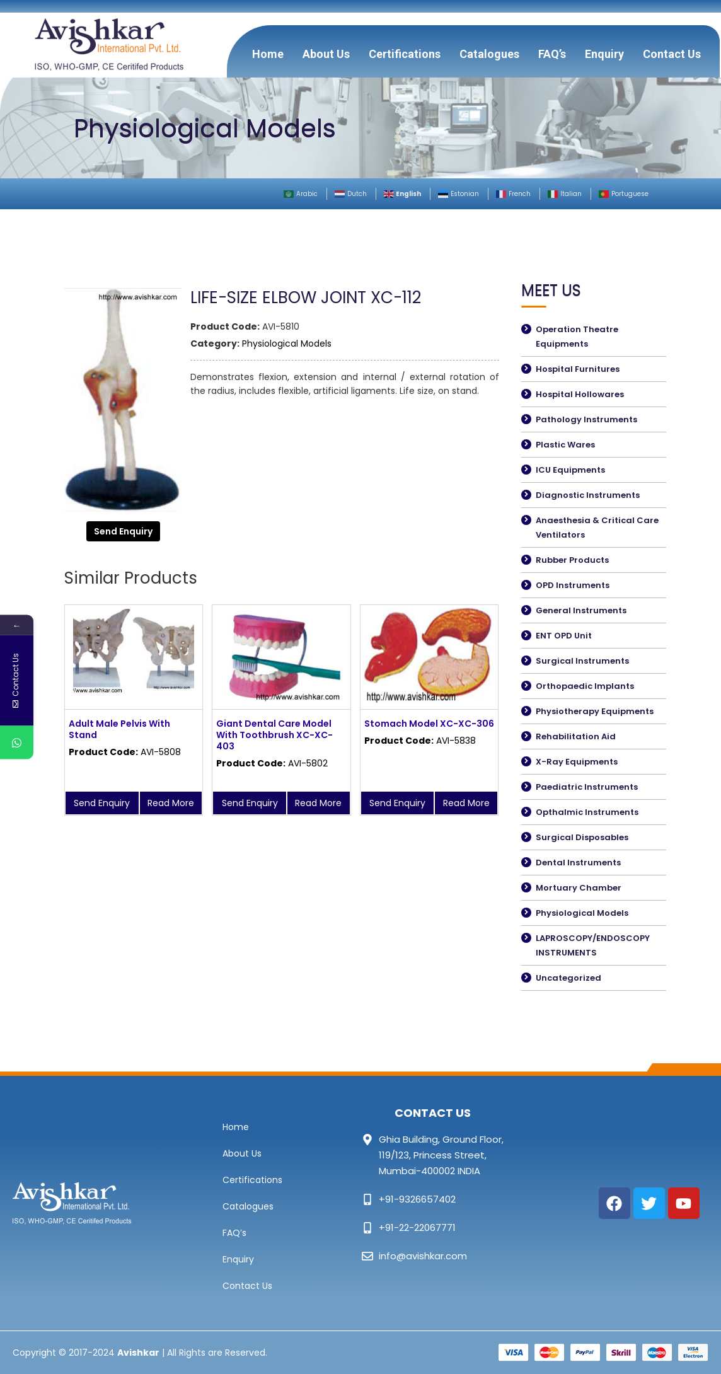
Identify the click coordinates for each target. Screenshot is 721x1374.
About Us (326, 54)
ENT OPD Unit (564, 636)
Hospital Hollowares (580, 394)
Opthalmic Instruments (587, 812)
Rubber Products (572, 560)
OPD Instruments (572, 585)
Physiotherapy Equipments (595, 711)
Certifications (405, 54)
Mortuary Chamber (578, 888)
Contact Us (672, 54)
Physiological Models (287, 343)
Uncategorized (568, 978)
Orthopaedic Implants (585, 686)
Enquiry (604, 54)
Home (268, 54)
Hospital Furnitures (578, 369)
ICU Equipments (570, 470)
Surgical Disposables (582, 837)
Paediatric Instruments (587, 787)
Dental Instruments (578, 863)
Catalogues (489, 54)
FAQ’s (552, 54)
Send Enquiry (123, 531)
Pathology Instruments (586, 419)
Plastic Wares (565, 445)
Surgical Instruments (582, 661)
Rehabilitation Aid (576, 736)
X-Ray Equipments (577, 762)
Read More (170, 803)
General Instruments (581, 610)
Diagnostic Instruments (588, 495)
